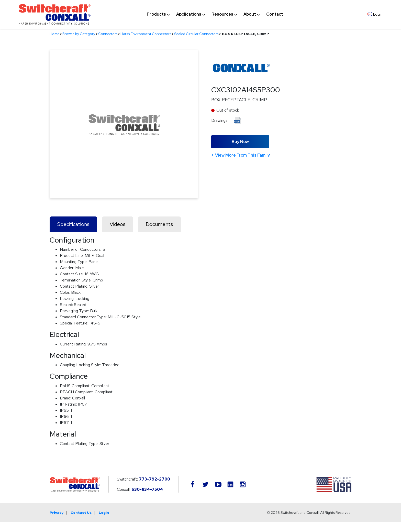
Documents (159, 224)
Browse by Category (78, 33)
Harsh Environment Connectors (145, 33)
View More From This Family (242, 155)
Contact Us (81, 512)
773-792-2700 (154, 479)
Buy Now (240, 141)
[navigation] (215, 14)
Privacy (56, 512)
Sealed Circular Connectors (196, 33)
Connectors (107, 33)
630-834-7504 (147, 489)
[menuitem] (156, 14)
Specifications (73, 224)
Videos (118, 224)
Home (54, 33)
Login (104, 512)
